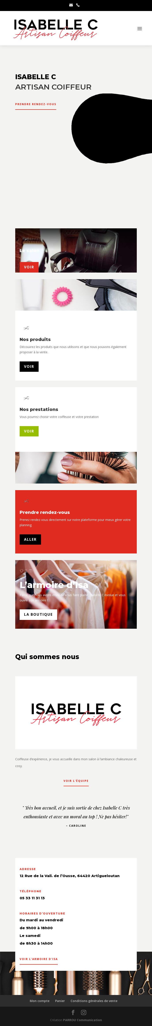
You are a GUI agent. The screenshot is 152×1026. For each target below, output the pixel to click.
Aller (30, 539)
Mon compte (39, 1001)
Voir (29, 366)
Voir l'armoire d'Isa (39, 959)
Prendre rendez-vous (35, 104)
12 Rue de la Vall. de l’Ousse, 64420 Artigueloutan (70, 876)
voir (29, 267)
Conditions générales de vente (94, 1001)
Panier (60, 1001)
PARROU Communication (82, 1020)
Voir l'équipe (76, 781)
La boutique (38, 614)
